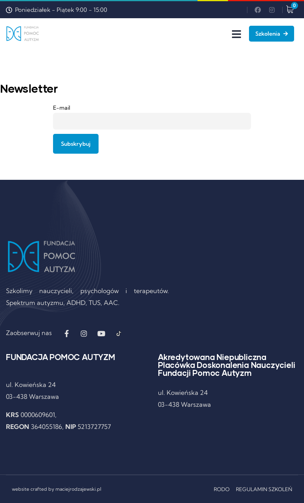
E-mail (61, 107)
